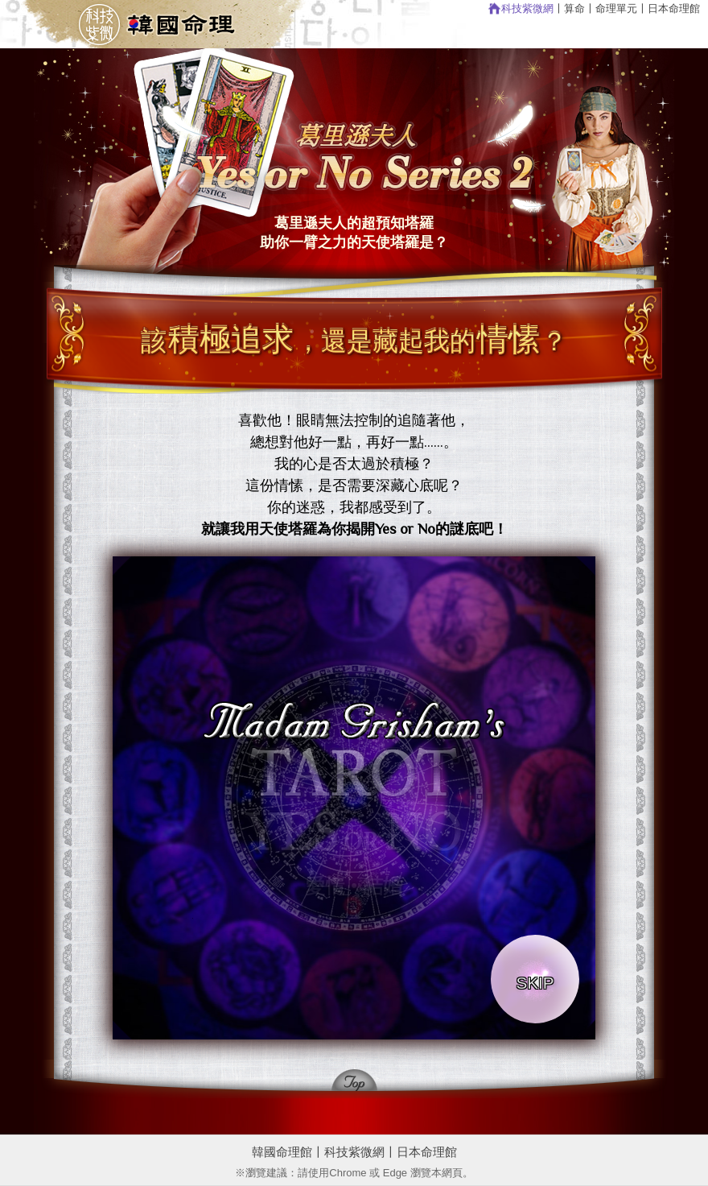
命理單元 (616, 8)
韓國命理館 (282, 1152)
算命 (574, 8)
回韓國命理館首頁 (173, 24)
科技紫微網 (527, 8)
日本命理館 (674, 8)
